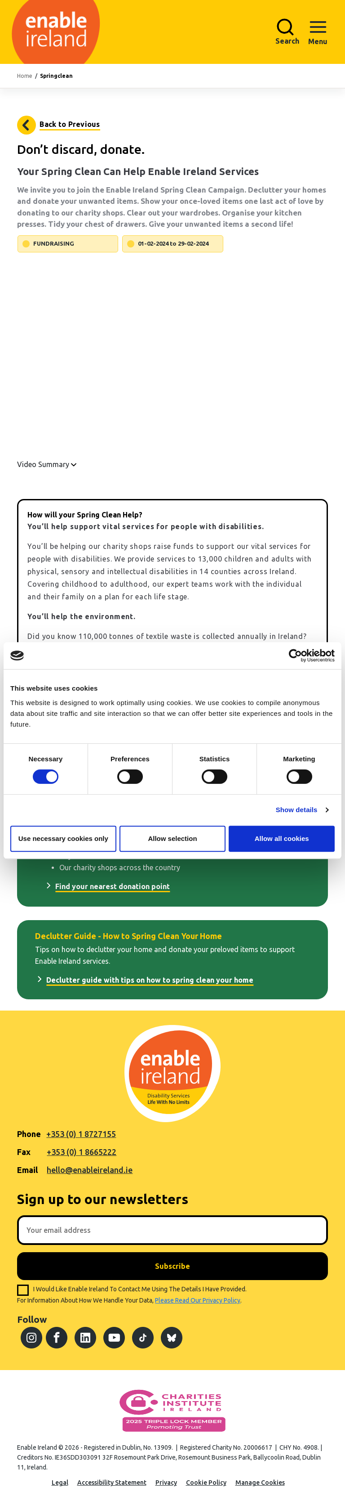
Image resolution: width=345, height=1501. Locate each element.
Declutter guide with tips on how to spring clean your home (149, 980)
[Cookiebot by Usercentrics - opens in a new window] (295, 655)
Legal (60, 1482)
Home (24, 76)
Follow (32, 1319)
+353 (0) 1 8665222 (81, 1151)
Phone (29, 1133)
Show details (297, 809)
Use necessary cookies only (63, 838)
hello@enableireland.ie (90, 1169)
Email (27, 1169)
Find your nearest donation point (112, 886)
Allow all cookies (282, 838)
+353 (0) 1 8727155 (81, 1133)
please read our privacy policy (197, 1300)
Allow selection (172, 838)
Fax (24, 1151)
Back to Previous (70, 124)
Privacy (166, 1482)
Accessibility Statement (111, 1482)
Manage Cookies (260, 1482)
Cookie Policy (206, 1482)
